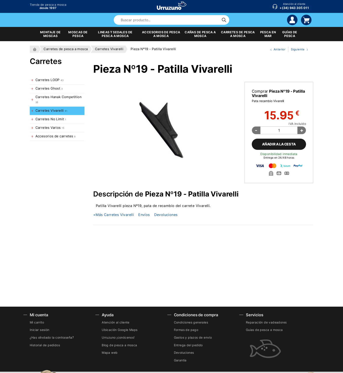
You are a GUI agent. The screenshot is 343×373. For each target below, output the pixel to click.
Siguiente (298, 49)
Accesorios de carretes (55, 136)
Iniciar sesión (39, 330)
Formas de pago (186, 330)
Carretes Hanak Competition (58, 99)
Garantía (180, 360)
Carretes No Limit (50, 119)
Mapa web (109, 352)
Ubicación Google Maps (119, 330)
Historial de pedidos (45, 345)
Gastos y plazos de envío (193, 337)
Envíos (144, 214)
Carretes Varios (49, 128)
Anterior (276, 49)
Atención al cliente (116, 322)
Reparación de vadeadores (266, 322)
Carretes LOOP (49, 80)
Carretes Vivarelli (51, 111)
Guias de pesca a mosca (264, 330)
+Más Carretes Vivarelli (113, 214)
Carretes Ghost (49, 88)
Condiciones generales (191, 322)
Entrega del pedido (188, 345)
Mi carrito (37, 322)
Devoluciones (166, 214)
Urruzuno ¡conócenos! (118, 337)
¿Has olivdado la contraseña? (52, 337)
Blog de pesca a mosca (119, 345)
